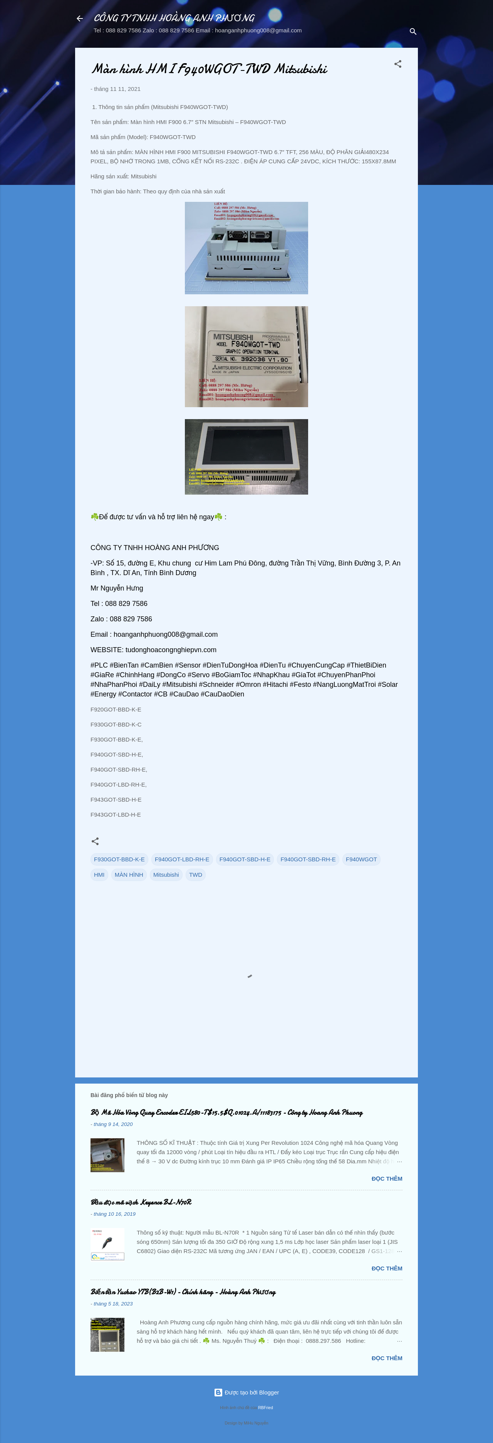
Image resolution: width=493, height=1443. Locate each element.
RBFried (265, 1407)
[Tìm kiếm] (413, 32)
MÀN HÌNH (129, 874)
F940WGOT (361, 859)
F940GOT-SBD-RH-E (307, 859)
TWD (195, 874)
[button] (397, 65)
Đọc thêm (387, 1178)
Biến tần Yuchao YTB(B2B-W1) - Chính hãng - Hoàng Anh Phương (183, 1292)
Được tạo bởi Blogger (246, 1392)
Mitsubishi (166, 874)
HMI (99, 874)
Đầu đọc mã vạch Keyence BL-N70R (141, 1202)
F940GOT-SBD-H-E (245, 859)
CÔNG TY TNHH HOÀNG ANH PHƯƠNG (174, 18)
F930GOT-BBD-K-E (119, 859)
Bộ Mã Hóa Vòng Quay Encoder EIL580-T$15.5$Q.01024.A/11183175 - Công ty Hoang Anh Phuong (226, 1112)
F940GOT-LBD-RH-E (182, 859)
